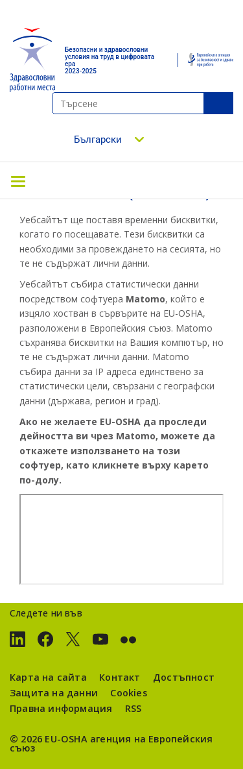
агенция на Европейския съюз (111, 743)
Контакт (119, 677)
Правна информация (61, 708)
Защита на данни (54, 693)
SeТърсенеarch (218, 103)
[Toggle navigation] (18, 180)
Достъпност (183, 677)
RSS (133, 708)
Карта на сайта (48, 677)
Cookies (128, 693)
